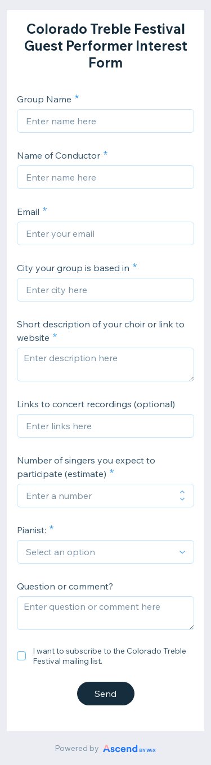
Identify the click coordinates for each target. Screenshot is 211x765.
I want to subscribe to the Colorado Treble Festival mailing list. (109, 656)
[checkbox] (21, 656)
